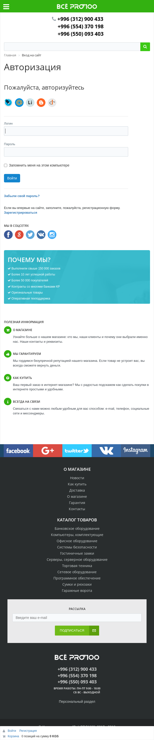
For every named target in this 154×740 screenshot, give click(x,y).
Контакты (77, 508)
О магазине (77, 496)
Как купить (77, 484)
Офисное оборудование (77, 540)
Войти (12, 731)
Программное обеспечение (77, 578)
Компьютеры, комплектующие (77, 534)
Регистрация (28, 731)
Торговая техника (77, 565)
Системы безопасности (77, 547)
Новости (77, 477)
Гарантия (77, 502)
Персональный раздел (77, 702)
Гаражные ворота (77, 590)
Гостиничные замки (77, 553)
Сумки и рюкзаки (77, 584)
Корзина (13, 736)
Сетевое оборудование (77, 572)
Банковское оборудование (77, 528)
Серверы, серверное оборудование (77, 559)
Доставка (77, 490)
